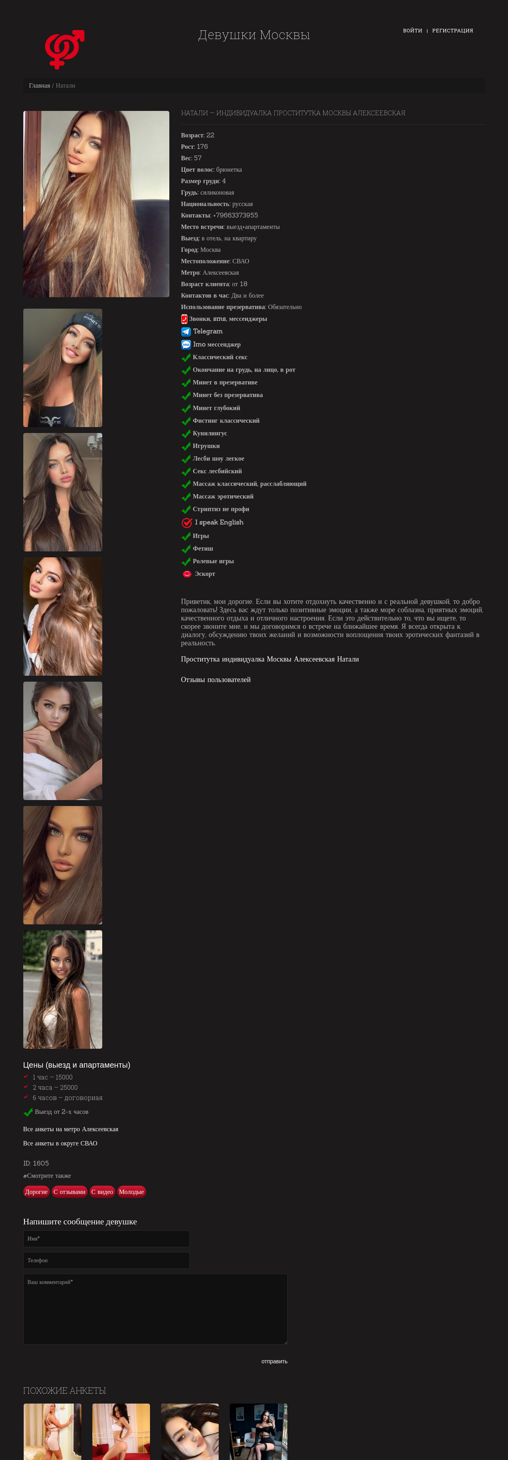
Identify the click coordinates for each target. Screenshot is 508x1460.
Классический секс (214, 357)
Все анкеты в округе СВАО (60, 1143)
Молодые (131, 1192)
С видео (102, 1192)
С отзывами (70, 1192)
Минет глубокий (210, 408)
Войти (412, 30)
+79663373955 (235, 215)
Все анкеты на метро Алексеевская (70, 1129)
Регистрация (452, 30)
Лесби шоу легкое (212, 458)
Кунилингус (204, 433)
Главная (40, 85)
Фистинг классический (220, 420)
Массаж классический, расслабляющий (244, 483)
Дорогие (36, 1192)
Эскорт (198, 573)
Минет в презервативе (219, 382)
